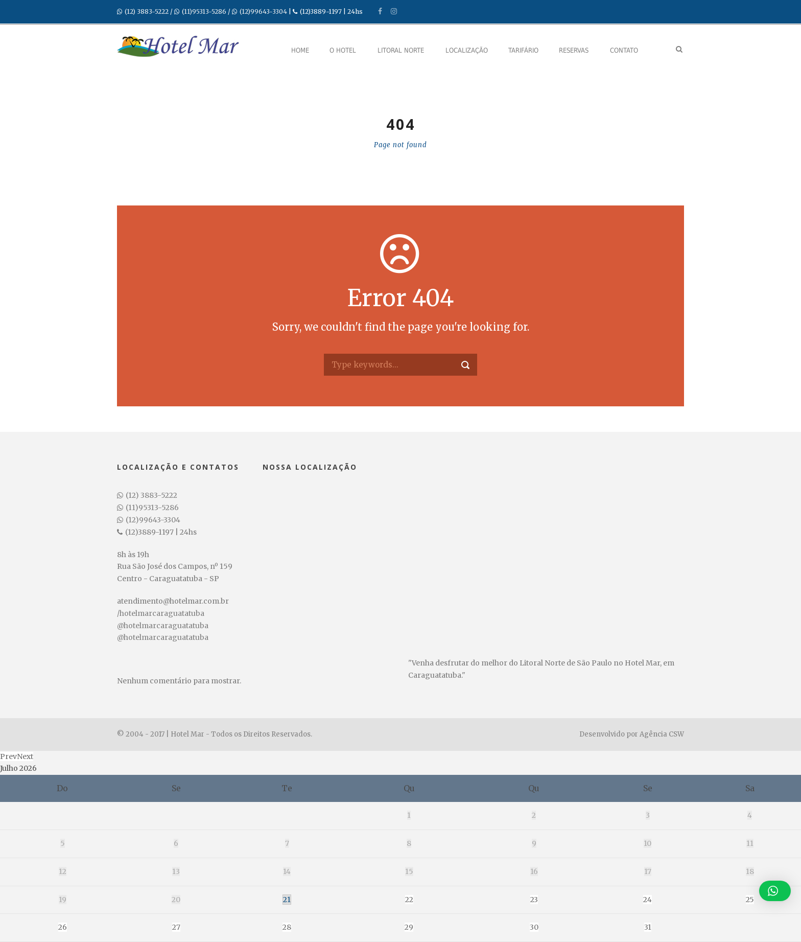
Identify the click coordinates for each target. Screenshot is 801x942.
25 (750, 899)
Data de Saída (230, 911)
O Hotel (342, 50)
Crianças (415, 911)
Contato (624, 50)
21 (287, 899)
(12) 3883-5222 (147, 11)
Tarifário (523, 50)
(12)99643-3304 (263, 11)
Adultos (317, 911)
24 (647, 899)
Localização (466, 50)
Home (300, 50)
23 (534, 899)
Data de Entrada (138, 911)
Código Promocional (530, 911)
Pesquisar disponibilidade (641, 927)
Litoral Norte (401, 50)
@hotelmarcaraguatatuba (162, 625)
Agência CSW (662, 734)
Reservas (573, 50)
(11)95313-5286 (204, 11)
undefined (350, 928)
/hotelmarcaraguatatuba (160, 613)
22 (409, 899)
